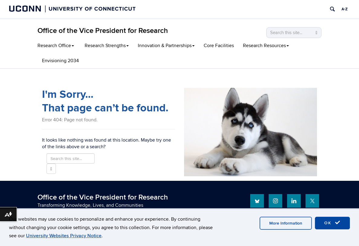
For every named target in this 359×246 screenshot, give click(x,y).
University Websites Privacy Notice (64, 236)
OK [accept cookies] (332, 222)
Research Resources (266, 46)
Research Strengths (107, 46)
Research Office (55, 46)
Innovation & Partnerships (166, 46)
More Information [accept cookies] (285, 223)
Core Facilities (219, 46)
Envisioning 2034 (60, 61)
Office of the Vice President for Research (102, 30)
